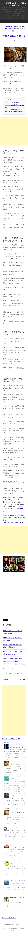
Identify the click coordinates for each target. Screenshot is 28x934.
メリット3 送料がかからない (12, 109)
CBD (6, 669)
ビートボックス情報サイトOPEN (11, 739)
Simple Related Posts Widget (20, 664)
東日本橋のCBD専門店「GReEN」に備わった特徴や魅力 (12, 646)
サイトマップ (20, 924)
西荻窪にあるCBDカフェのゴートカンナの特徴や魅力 (12, 632)
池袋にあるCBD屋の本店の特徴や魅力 (18, 880)
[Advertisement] (14, 131)
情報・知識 (9, 669)
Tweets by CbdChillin (9, 918)
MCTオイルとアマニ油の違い (16, 762)
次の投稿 (5, 680)
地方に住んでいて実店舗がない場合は (14, 111)
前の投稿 (22, 680)
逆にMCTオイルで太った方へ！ (16, 844)
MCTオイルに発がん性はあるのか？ (17, 744)
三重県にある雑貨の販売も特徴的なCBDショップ (12, 639)
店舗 (13, 669)
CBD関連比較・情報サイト (9, 924)
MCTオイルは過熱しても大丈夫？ (17, 827)
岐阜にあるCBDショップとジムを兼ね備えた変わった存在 (12, 653)
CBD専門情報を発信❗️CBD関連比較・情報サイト (14, 4)
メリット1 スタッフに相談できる (13, 103)
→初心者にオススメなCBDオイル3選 (13, 522)
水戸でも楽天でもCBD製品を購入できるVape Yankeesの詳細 (12, 660)
